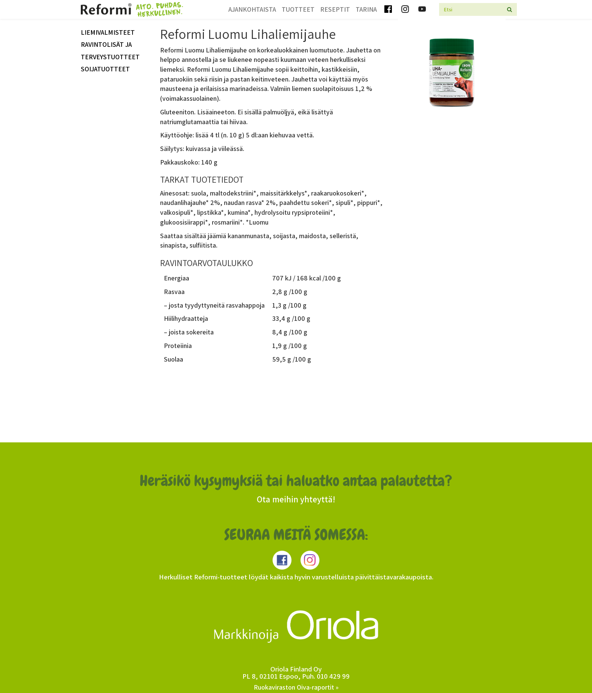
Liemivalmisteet (108, 32)
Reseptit (335, 9)
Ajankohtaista (252, 9)
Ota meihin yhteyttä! (296, 499)
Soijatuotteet (105, 69)
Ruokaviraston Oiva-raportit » (296, 687)
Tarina (366, 9)
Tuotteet (298, 9)
